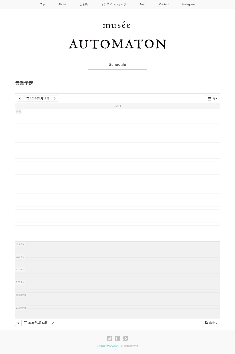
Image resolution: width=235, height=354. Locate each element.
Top (43, 4)
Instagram (188, 4)
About (62, 4)
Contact (164, 4)
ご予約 (83, 4)
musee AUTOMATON (109, 346)
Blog (142, 4)
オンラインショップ (113, 4)
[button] (210, 323)
